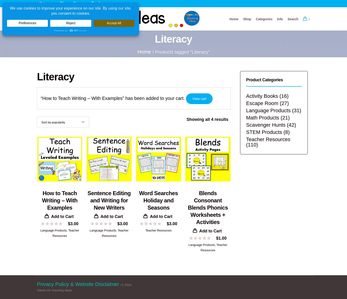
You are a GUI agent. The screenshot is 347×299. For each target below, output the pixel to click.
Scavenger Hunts (266, 125)
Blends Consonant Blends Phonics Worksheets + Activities (208, 207)
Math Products (262, 118)
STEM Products (264, 132)
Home (144, 52)
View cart (199, 99)
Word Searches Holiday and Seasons (158, 200)
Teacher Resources (158, 230)
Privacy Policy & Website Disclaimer (78, 284)
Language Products (53, 230)
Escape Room (262, 103)
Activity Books (262, 96)
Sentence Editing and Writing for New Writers (109, 200)
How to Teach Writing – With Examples (59, 200)
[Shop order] (63, 122)
